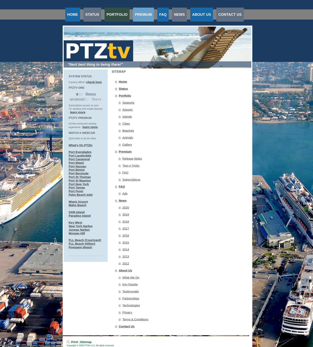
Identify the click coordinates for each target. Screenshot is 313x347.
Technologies (131, 305)
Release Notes (132, 158)
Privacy (127, 312)
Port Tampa (77, 187)
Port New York (79, 184)
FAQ (125, 172)
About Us (125, 270)
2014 (125, 249)
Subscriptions (131, 179)
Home (123, 81)
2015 (125, 242)
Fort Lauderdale (80, 155)
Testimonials (130, 291)
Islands (127, 116)
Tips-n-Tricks (131, 165)
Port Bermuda (78, 173)
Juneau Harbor (79, 229)
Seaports (128, 102)
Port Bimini (77, 169)
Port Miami (76, 162)
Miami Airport (78, 201)
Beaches (128, 130)
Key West (75, 222)
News (123, 200)
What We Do (130, 277)
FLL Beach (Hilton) (82, 243)
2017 (125, 228)
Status (123, 88)
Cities (126, 123)
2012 (125, 263)
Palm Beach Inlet (81, 194)
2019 (125, 214)
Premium (125, 151)
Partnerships (130, 298)
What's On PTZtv (80, 145)
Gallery (127, 144)
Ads (125, 193)
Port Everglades (80, 152)
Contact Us (127, 326)
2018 (125, 221)
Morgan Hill (77, 233)
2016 (125, 235)
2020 (125, 207)
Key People (130, 284)
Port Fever (76, 191)
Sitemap (85, 342)
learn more (77, 112)
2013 (125, 256)
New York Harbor (81, 226)
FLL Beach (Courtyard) (85, 240)
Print (73, 342)
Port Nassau (77, 166)
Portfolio (125, 95)
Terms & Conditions (135, 319)
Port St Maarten (80, 180)
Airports (127, 109)
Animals (127, 137)
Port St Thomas (80, 177)
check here (94, 82)
